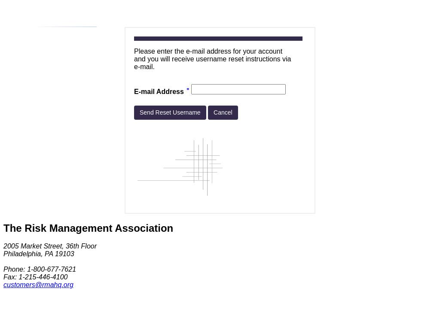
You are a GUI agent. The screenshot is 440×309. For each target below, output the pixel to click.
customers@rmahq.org (38, 284)
